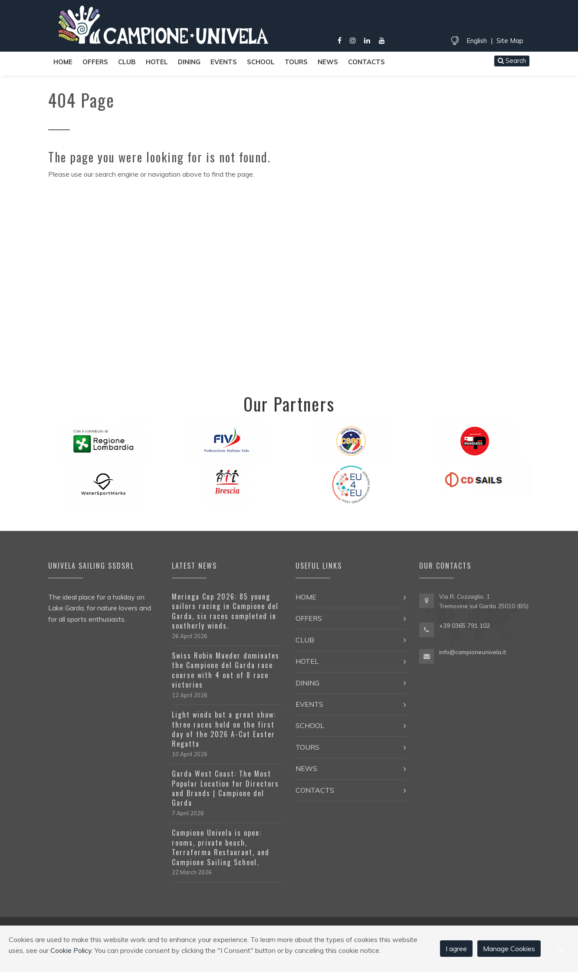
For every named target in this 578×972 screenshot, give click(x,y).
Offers (95, 62)
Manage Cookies (509, 948)
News (328, 62)
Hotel (157, 62)
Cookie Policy (71, 950)
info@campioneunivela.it (472, 652)
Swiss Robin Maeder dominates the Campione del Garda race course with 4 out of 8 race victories (225, 670)
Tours (296, 62)
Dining (189, 62)
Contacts (366, 62)
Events (223, 62)
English (476, 40)
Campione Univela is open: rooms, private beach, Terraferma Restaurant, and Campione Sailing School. (220, 847)
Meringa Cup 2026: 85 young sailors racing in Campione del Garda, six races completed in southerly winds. (225, 611)
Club (127, 62)
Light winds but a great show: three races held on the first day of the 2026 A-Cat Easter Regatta (224, 729)
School (261, 62)
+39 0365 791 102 (464, 625)
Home (62, 62)
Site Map (509, 40)
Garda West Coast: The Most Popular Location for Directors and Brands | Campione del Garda (225, 788)
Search (512, 60)
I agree (456, 948)
